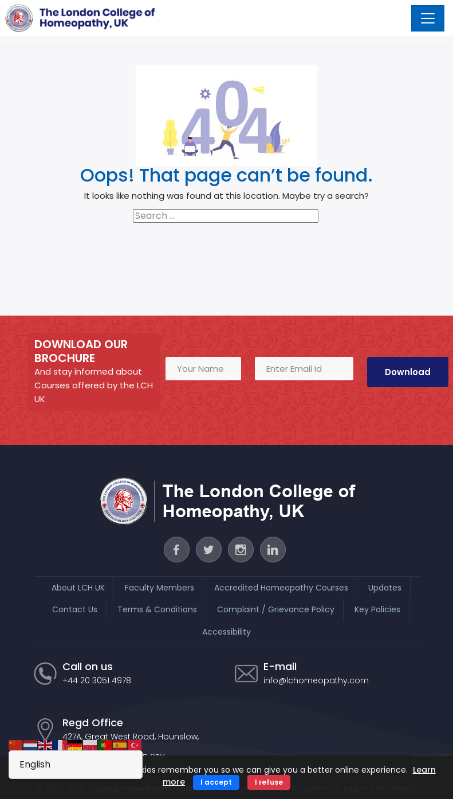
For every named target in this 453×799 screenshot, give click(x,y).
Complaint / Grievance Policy (275, 609)
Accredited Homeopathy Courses (281, 587)
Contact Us (74, 609)
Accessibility (226, 631)
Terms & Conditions (157, 609)
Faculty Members (159, 587)
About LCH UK (78, 587)
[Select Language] (76, 764)
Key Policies (377, 609)
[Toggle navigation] (427, 18)
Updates (384, 587)
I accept (216, 782)
